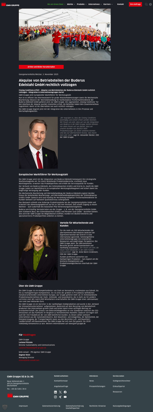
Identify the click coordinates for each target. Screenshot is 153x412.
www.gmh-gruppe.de (77, 324)
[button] (5, 407)
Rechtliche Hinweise (97, 406)
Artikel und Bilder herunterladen (41, 67)
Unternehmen (94, 4)
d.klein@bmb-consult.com (29, 360)
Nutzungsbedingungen (122, 406)
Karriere (107, 4)
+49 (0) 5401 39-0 (18, 389)
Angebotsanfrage (61, 386)
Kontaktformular (61, 381)
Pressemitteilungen (97, 386)
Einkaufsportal (119, 386)
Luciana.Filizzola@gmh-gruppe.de (32, 348)
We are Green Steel (55, 4)
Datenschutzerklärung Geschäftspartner (75, 407)
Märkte (70, 4)
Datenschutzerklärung (51, 406)
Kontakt (120, 4)
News (91, 381)
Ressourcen (117, 392)
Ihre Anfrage (135, 4)
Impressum (23, 406)
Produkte (81, 4)
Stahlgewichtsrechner (121, 381)
